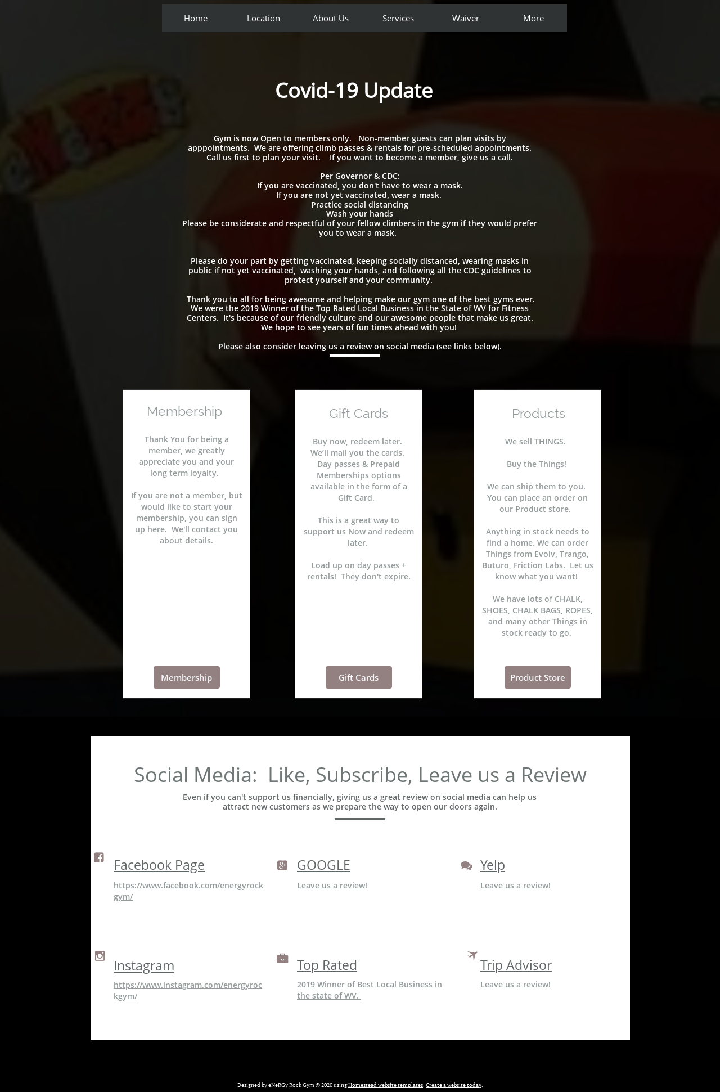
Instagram (144, 965)
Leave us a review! (332, 885)
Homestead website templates (385, 1085)
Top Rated (327, 965)
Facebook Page (159, 865)
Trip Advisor (516, 965)
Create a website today (454, 1085)
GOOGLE (323, 865)
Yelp (492, 865)
